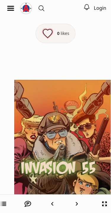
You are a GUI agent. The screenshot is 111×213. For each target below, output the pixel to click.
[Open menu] (11, 8)
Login (100, 8)
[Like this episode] (55, 33)
